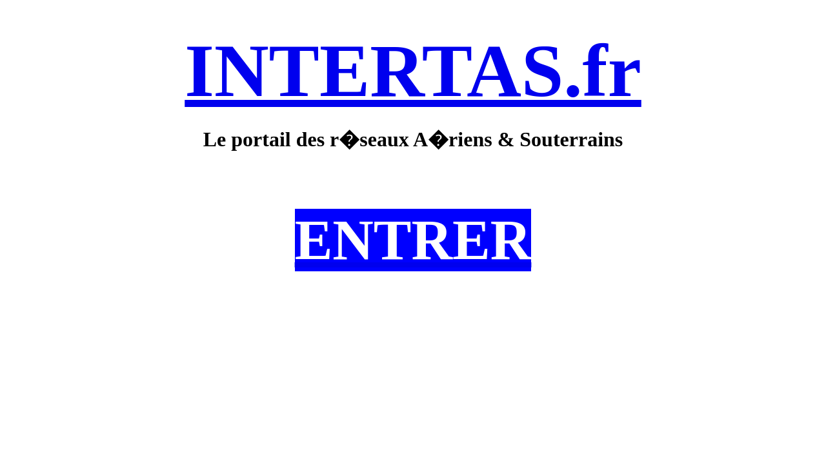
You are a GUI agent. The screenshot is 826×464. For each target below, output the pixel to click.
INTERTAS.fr (413, 70)
